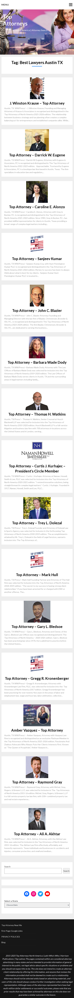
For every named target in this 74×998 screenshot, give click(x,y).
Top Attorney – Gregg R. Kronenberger (37, 678)
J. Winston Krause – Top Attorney (37, 103)
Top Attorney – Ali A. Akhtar (37, 834)
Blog (3, 942)
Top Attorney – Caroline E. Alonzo (37, 207)
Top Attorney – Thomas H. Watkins (37, 414)
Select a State (11, 901)
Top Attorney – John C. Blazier (37, 310)
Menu (5, 4)
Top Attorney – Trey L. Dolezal (37, 523)
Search (7, 866)
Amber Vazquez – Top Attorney (37, 730)
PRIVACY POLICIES (10, 936)
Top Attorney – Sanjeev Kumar (37, 258)
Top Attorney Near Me (11, 925)
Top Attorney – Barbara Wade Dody (37, 362)
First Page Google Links (12, 931)
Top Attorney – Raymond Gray (37, 782)
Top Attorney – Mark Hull (37, 574)
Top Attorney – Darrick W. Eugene (37, 155)
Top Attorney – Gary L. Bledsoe (37, 626)
